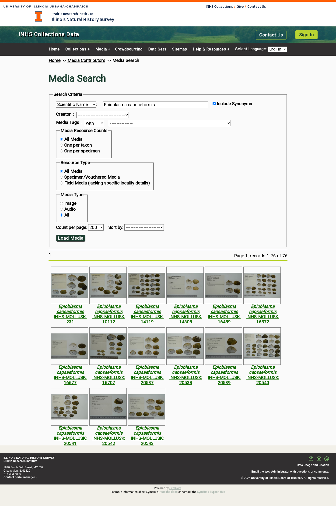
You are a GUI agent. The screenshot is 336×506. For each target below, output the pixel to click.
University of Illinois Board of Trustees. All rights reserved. (290, 478)
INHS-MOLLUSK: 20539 (224, 380)
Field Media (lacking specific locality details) (107, 183)
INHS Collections (219, 6)
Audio (70, 209)
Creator (63, 114)
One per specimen (82, 151)
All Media (73, 139)
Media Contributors (86, 60)
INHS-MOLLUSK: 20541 (70, 441)
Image (70, 203)
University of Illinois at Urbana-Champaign (38, 16)
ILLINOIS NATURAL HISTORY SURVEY (29, 457)
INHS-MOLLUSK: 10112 (108, 319)
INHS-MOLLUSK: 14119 (147, 319)
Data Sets (157, 49)
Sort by (115, 227)
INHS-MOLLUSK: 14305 (185, 319)
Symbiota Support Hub (211, 492)
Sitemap (179, 49)
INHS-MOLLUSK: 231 (70, 319)
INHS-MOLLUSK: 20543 (147, 441)
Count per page (71, 227)
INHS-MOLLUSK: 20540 (262, 380)
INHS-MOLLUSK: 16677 (70, 380)
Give (240, 6)
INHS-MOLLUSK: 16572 (262, 319)
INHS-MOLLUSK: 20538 (185, 380)
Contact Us (256, 6)
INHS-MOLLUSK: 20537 (147, 380)
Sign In (306, 34)
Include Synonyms (234, 103)
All (66, 215)
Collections (75, 49)
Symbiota (175, 488)
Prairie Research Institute (72, 13)
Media (101, 49)
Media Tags (67, 122)
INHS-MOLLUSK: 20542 (108, 441)
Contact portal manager (19, 477)
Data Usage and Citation (313, 465)
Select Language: (251, 49)
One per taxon (78, 145)
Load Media (71, 238)
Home (54, 49)
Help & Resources (209, 49)
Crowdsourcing (129, 49)
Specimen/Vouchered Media (92, 177)
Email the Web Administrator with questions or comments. (290, 471)
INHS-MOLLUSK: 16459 (224, 319)
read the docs (169, 492)
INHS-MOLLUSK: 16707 (108, 380)
